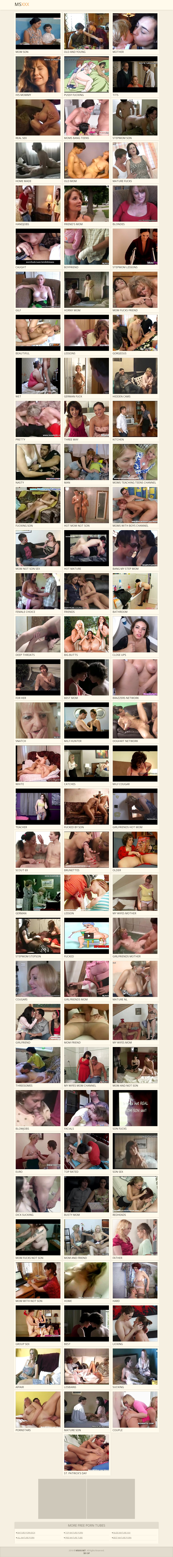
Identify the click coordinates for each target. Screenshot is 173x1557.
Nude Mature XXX (121, 1532)
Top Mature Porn (73, 1532)
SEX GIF (86, 1553)
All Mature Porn (25, 1537)
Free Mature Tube (73, 1537)
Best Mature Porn (121, 1537)
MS (22, 4)
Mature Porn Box (25, 1532)
